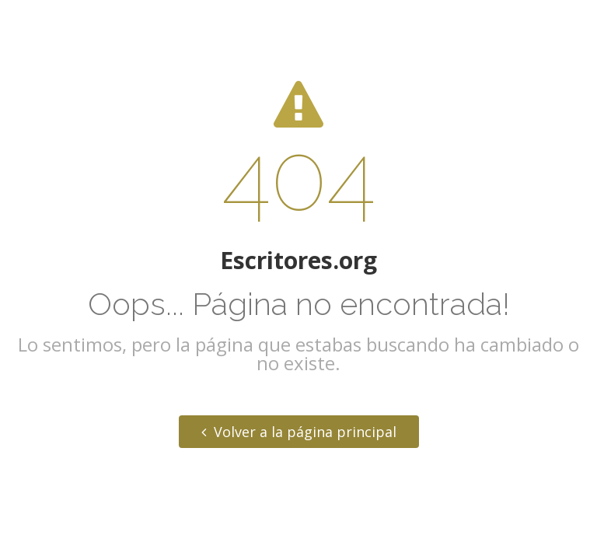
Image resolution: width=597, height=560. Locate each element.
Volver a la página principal (298, 431)
